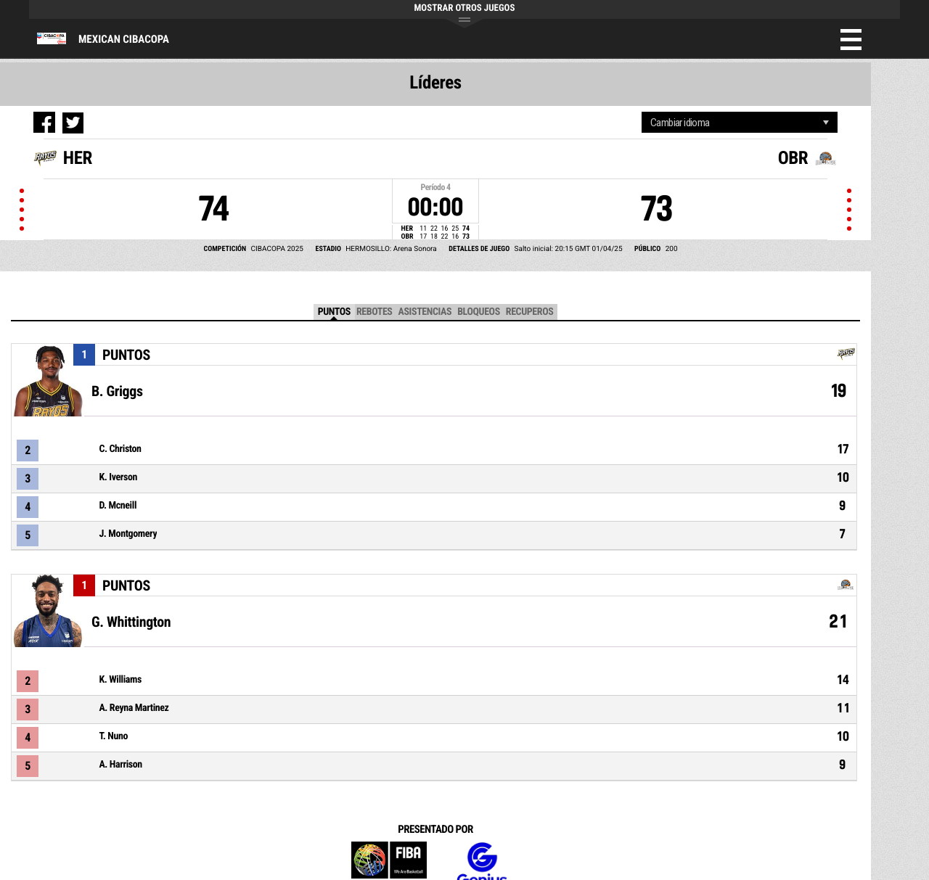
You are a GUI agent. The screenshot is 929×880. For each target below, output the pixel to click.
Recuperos (530, 312)
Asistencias (424, 312)
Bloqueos (478, 312)
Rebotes (374, 312)
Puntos (334, 312)
